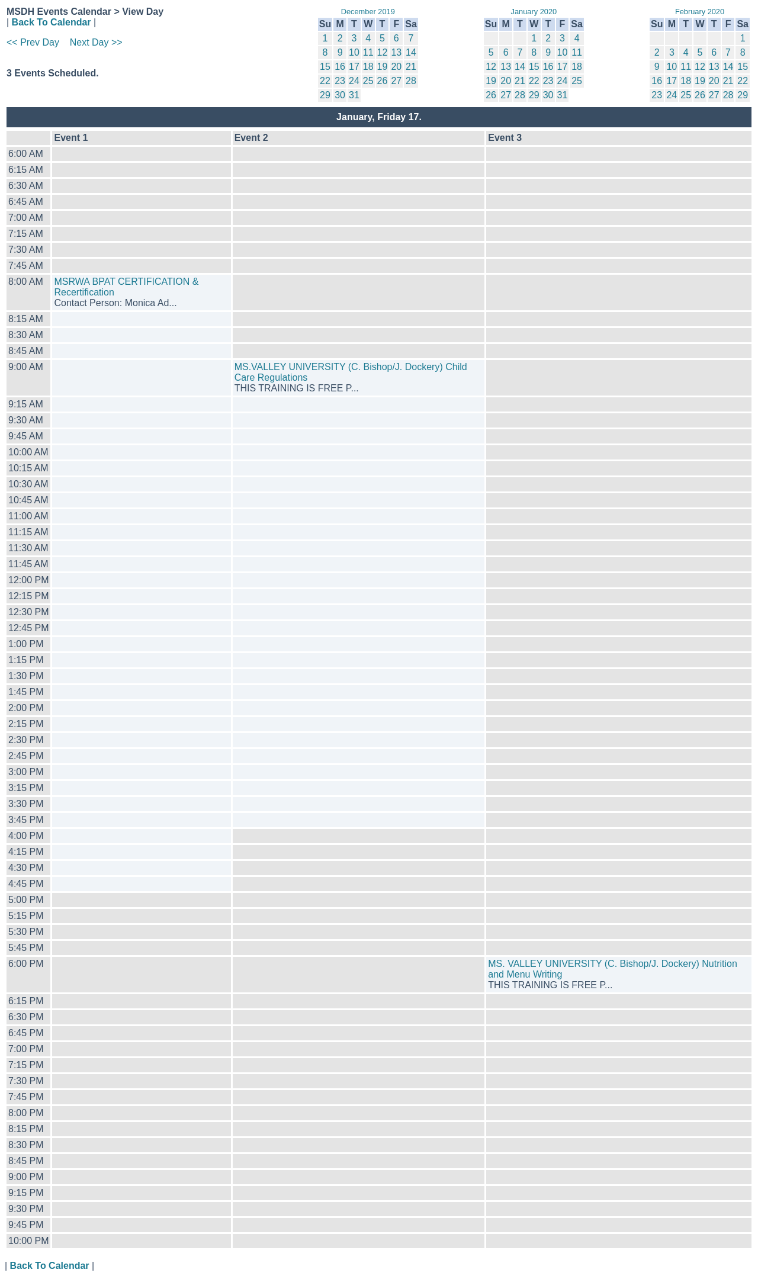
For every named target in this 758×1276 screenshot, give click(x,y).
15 (325, 67)
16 (340, 67)
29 (325, 95)
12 (382, 52)
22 (325, 81)
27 (396, 81)
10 (354, 52)
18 (368, 67)
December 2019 (368, 11)
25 (368, 81)
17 (354, 67)
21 (411, 67)
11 (368, 52)
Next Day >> (96, 42)
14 (411, 52)
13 (396, 52)
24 (354, 81)
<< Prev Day (33, 42)
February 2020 (699, 11)
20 (396, 67)
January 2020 (534, 11)
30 (340, 95)
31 (354, 95)
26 (382, 81)
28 (411, 81)
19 (382, 67)
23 (340, 81)
